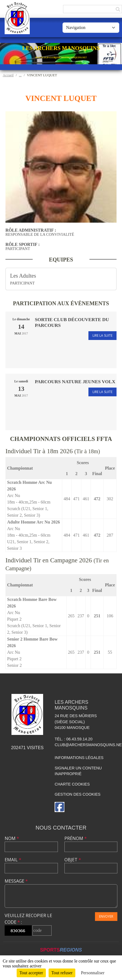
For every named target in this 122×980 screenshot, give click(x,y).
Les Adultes (23, 276)
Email (13, 860)
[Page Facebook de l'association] (59, 807)
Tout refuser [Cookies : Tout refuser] (62, 972)
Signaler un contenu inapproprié (78, 771)
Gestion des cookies (77, 794)
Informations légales (79, 757)
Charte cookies (72, 784)
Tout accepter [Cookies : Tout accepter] (31, 972)
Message (16, 881)
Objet (72, 860)
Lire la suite (102, 335)
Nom (12, 838)
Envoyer (106, 916)
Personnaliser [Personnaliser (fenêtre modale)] (93, 972)
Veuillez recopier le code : (28, 918)
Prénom (75, 838)
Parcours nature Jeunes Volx (75, 381)
